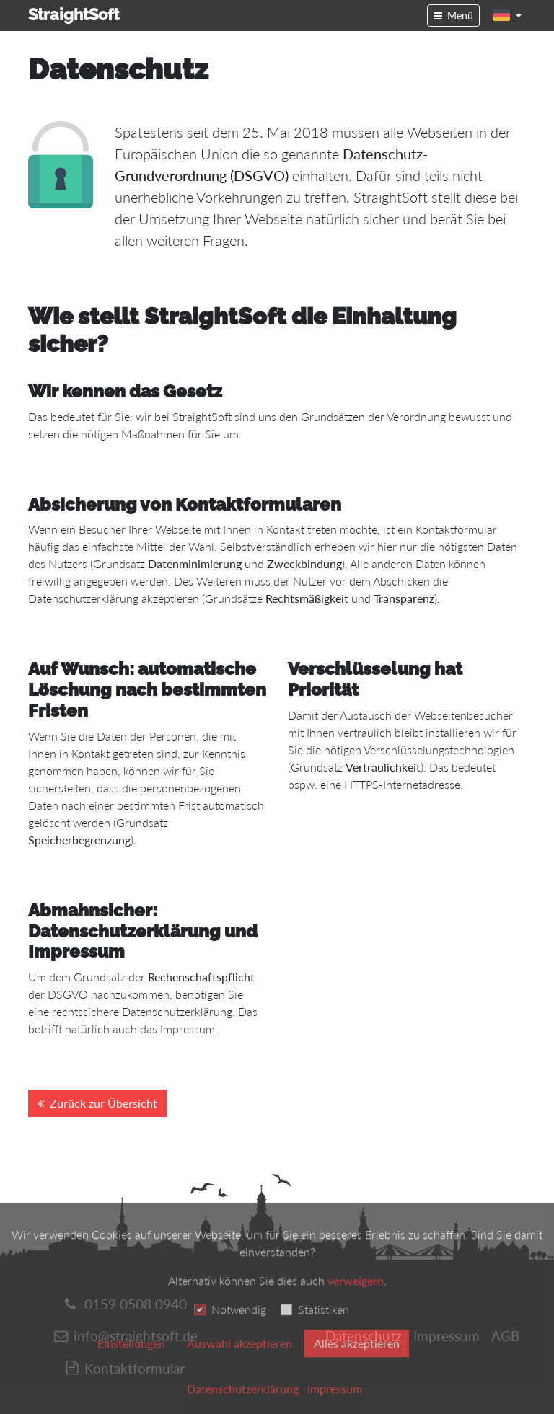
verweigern (355, 1300)
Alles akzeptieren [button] (357, 1362)
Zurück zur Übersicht (103, 1103)
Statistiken (323, 1328)
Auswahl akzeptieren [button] (239, 1362)
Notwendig (238, 1328)
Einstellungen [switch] (131, 1362)
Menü (460, 15)
